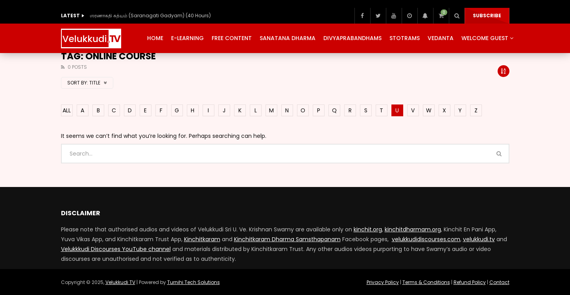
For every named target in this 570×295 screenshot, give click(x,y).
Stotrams (404, 38)
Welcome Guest (484, 38)
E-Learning (187, 38)
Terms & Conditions (426, 282)
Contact (499, 282)
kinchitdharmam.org (413, 229)
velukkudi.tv (479, 239)
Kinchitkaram (202, 239)
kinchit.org (368, 229)
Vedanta (441, 38)
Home (155, 38)
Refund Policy (470, 282)
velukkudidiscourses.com (426, 239)
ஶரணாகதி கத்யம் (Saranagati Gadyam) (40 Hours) (150, 15)
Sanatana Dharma (287, 38)
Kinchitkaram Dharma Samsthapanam (287, 239)
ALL (67, 110)
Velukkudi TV (120, 282)
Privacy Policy (383, 282)
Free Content (232, 38)
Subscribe (487, 15)
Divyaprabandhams (352, 38)
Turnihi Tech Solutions (193, 282)
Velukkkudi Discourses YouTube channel (116, 249)
